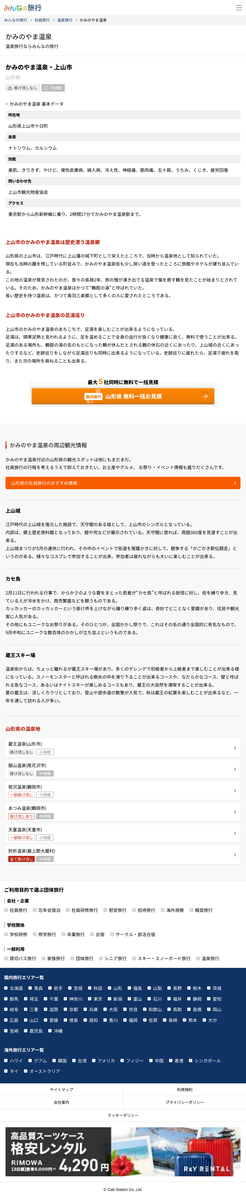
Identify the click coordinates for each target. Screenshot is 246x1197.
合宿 (100, 934)
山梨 (157, 988)
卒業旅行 (76, 934)
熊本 (192, 1020)
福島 (137, 988)
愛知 (217, 998)
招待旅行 (146, 910)
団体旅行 (84, 958)
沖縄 (58, 1030)
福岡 (133, 1020)
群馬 (14, 998)
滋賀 (53, 1009)
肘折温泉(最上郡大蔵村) (31, 854)
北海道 (16, 988)
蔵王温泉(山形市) (31, 747)
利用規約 (184, 1089)
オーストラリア (45, 1071)
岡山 (217, 1009)
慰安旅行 (118, 910)
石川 (157, 998)
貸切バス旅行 (23, 958)
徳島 (73, 1020)
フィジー (135, 1060)
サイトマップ (61, 1089)
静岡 (197, 998)
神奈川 (75, 998)
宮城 (78, 988)
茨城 (217, 988)
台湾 (82, 1060)
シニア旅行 (116, 958)
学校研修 (18, 934)
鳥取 (177, 1009)
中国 (159, 1060)
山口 (34, 1020)
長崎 (173, 1020)
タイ (14, 1071)
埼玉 (34, 998)
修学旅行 (47, 934)
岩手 (58, 988)
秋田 (97, 988)
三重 (34, 1009)
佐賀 (153, 1020)
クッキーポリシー (123, 1115)
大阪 (113, 1009)
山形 (117, 988)
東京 (97, 998)
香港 (179, 1060)
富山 (137, 998)
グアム (40, 1060)
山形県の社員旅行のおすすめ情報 (44, 483)
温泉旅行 (210, 958)
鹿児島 (36, 1030)
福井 (177, 998)
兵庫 (93, 1009)
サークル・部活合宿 (135, 934)
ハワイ (16, 1060)
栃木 (197, 988)
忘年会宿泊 (49, 910)
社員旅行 (18, 910)
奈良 (133, 1009)
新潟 (117, 998)
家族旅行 (56, 958)
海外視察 (175, 910)
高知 (93, 1020)
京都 (73, 1009)
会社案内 (61, 1102)
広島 (14, 1020)
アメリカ (106, 1060)
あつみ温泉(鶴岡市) (31, 812)
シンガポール (207, 1060)
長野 (177, 988)
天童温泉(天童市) (31, 833)
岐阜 (14, 1009)
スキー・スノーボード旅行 (164, 958)
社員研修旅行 (84, 910)
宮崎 (14, 1030)
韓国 (62, 1060)
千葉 (53, 998)
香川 (113, 1020)
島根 (197, 1009)
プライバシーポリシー (184, 1102)
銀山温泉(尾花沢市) (31, 769)
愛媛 (53, 1020)
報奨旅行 (204, 910)
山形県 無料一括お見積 (123, 396)
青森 (38, 988)
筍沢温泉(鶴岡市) (31, 790)
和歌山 (155, 1009)
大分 (212, 1020)
